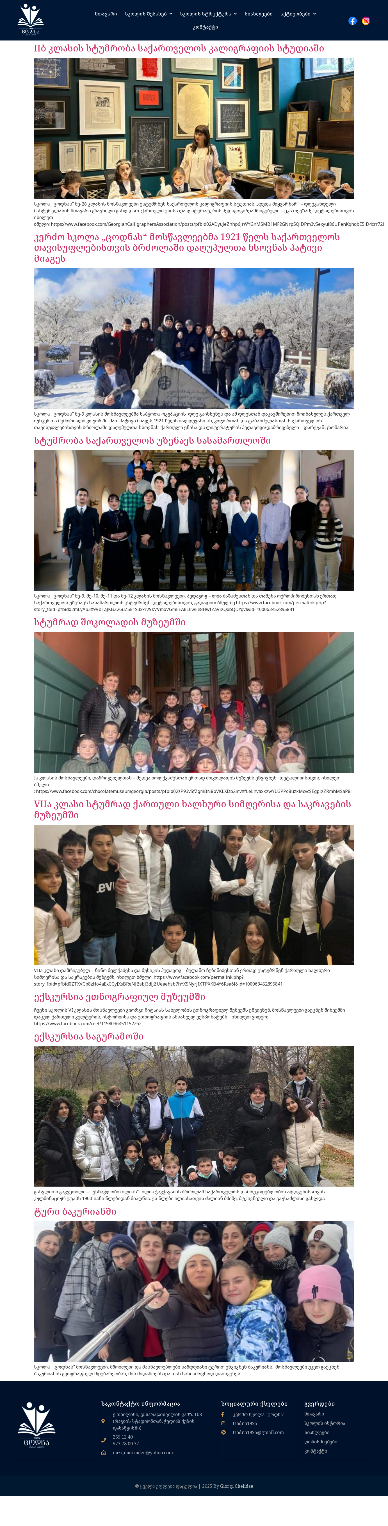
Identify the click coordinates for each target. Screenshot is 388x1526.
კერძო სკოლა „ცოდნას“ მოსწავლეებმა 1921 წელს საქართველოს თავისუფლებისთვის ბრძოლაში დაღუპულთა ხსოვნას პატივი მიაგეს (187, 247)
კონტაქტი (205, 27)
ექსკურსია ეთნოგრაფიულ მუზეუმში (120, 996)
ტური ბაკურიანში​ (75, 1211)
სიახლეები (259, 13)
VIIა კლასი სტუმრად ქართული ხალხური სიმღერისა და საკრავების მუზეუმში (192, 809)
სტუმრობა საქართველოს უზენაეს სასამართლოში (152, 440)
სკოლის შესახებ (148, 13)
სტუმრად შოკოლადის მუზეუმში (110, 622)
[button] (148, 13)
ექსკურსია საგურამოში (89, 1036)
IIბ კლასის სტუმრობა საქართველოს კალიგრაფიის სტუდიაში (179, 48)
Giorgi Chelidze (236, 1486)
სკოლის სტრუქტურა (208, 13)
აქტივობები (298, 13)
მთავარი (106, 13)
